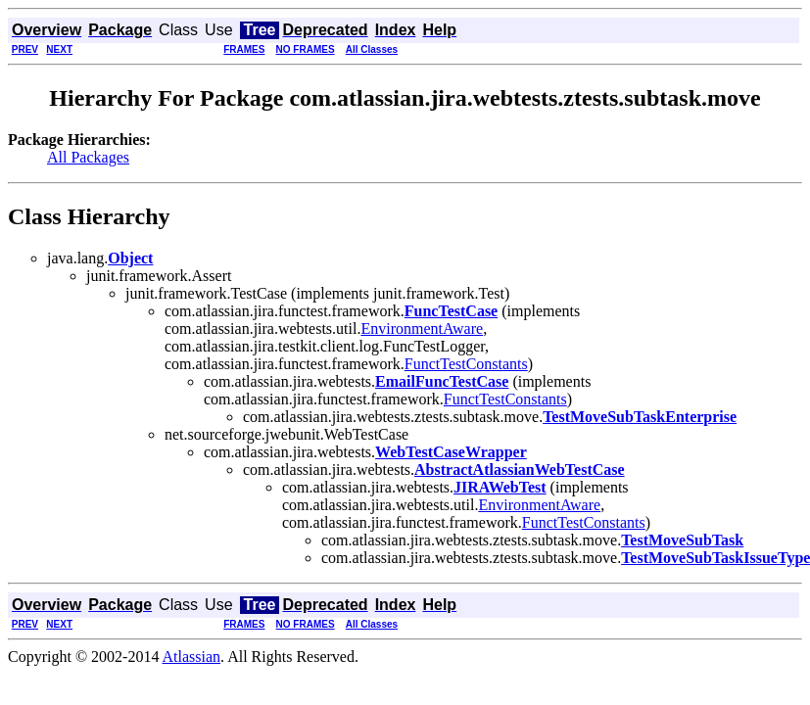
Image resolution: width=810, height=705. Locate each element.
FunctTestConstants (466, 363)
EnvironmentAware (421, 328)
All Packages (88, 157)
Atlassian (192, 656)
